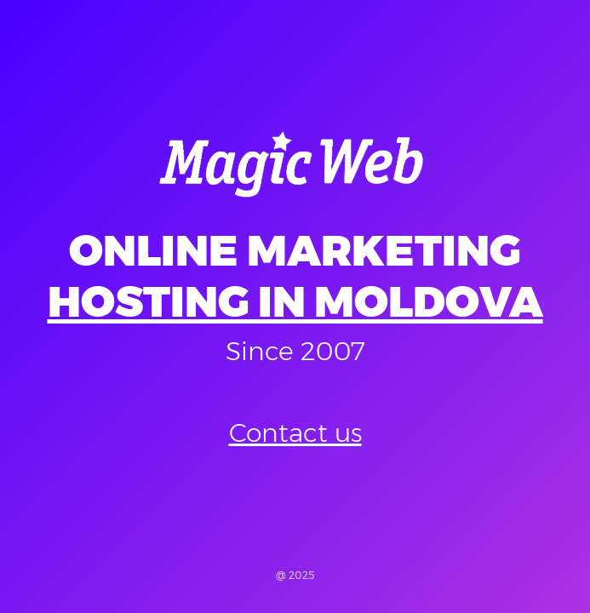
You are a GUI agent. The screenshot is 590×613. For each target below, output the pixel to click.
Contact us (295, 433)
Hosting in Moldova (295, 302)
